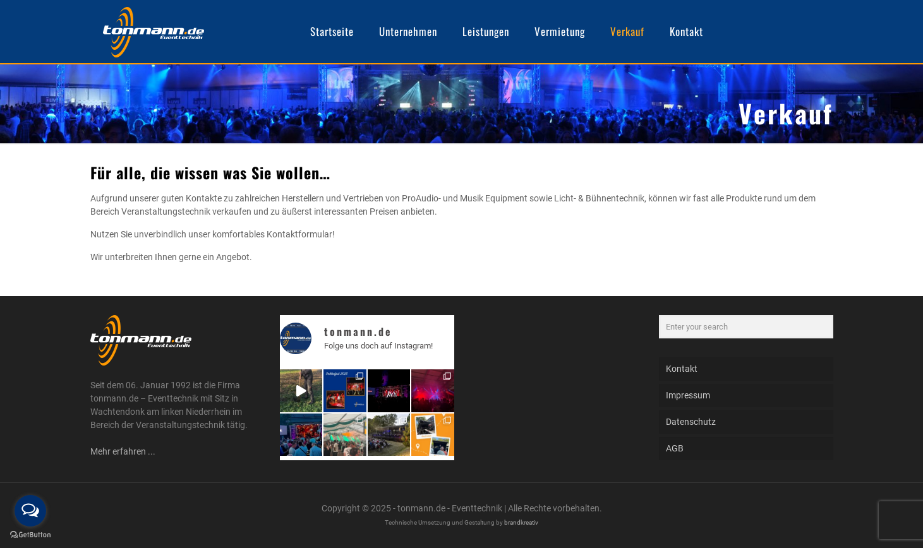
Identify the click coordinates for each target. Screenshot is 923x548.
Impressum (688, 395)
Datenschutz (691, 422)
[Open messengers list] (30, 511)
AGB (675, 448)
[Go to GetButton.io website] (30, 535)
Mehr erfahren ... (122, 451)
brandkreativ (521, 522)
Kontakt (681, 369)
